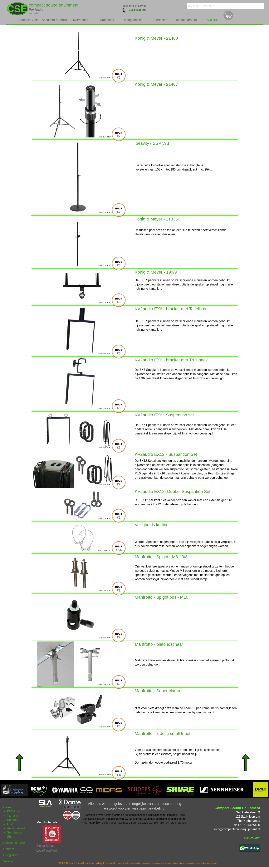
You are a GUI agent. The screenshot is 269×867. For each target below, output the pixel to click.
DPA (10, 824)
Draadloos (107, 20)
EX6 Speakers (149, 425)
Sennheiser (15, 832)
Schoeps (13, 819)
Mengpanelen (133, 20)
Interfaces (159, 20)
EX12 (144, 500)
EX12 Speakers (150, 460)
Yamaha (12, 815)
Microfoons (80, 20)
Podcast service (14, 843)
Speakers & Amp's (54, 20)
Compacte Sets (27, 20)
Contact (8, 849)
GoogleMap (11, 855)
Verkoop (9, 861)
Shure (11, 836)
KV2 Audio (14, 811)
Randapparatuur (186, 20)
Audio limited (16, 828)
